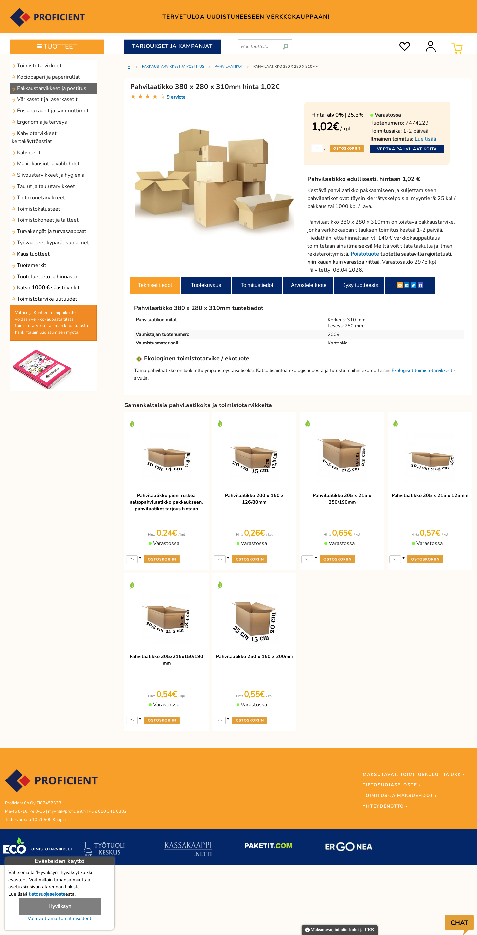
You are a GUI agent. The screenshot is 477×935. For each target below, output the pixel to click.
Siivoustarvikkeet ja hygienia (48, 175)
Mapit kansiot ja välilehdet (46, 163)
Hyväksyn (59, 906)
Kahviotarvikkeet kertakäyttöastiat (34, 137)
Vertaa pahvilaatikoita (407, 149)
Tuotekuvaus (206, 285)
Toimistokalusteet (36, 209)
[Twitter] (413, 285)
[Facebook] (420, 285)
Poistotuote (365, 254)
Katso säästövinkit (46, 287)
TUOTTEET (57, 46)
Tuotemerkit (29, 265)
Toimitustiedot (257, 285)
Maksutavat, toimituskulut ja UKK (339, 930)
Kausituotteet (31, 254)
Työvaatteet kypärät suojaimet (50, 242)
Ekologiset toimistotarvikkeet (422, 370)
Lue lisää (425, 139)
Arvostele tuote (309, 285)
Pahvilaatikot (229, 66)
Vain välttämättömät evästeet (59, 918)
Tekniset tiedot (155, 285)
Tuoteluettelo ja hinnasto (44, 276)
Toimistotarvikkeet (37, 65)
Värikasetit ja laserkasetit (45, 99)
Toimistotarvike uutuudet (44, 299)
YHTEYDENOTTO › (385, 806)
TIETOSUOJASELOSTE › (391, 785)
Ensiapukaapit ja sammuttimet (50, 110)
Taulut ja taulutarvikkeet (43, 186)
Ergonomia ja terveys (39, 122)
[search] (285, 44)
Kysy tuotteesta (360, 285)
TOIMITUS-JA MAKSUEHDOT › (400, 796)
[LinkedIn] (406, 285)
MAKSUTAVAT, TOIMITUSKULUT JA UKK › (413, 775)
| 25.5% (345, 115)
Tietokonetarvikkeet (38, 197)
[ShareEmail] (400, 285)
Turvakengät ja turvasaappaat (49, 231)
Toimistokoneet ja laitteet (45, 220)
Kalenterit (26, 152)
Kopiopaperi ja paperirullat (46, 77)
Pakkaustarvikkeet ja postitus (49, 88)
